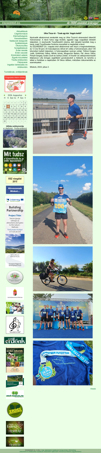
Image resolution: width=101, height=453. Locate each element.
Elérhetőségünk (20, 36)
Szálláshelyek (21, 43)
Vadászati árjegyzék (18, 41)
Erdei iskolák (21, 50)
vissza (93, 389)
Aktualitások (21, 31)
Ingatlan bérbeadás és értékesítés (17, 66)
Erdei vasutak (21, 53)
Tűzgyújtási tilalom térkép (15, 77)
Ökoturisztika (21, 46)
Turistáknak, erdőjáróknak (15, 72)
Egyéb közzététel (19, 57)
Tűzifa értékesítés (19, 60)
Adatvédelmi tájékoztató (51, 451)
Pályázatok (22, 62)
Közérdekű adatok (19, 55)
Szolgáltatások (20, 48)
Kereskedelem (20, 38)
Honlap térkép (64, 450)
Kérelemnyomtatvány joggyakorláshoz (70, 451)
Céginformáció (20, 34)
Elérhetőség (72, 450)
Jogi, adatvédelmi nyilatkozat (50, 450)
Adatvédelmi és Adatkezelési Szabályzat (31, 451)
